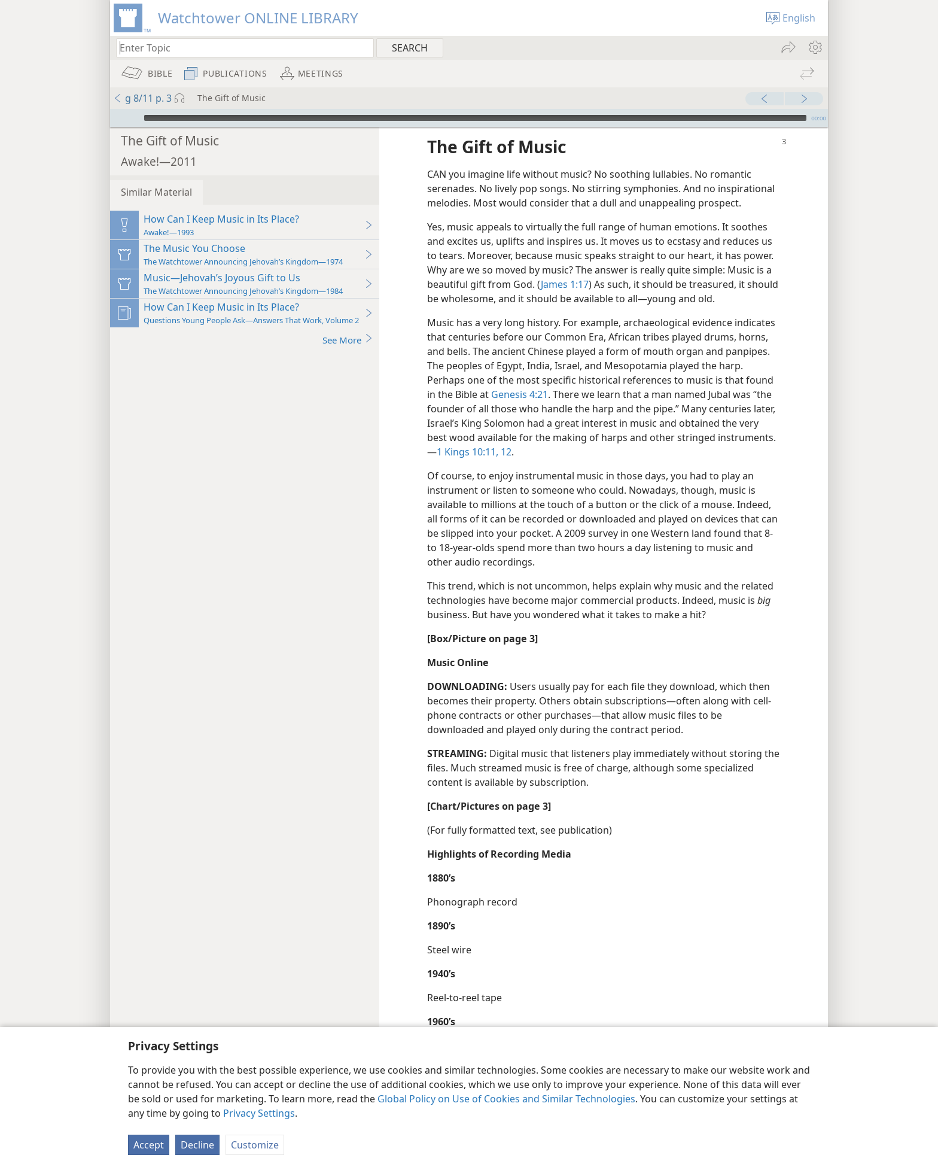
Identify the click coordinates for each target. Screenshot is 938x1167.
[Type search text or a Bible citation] (239, 47)
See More (347, 321)
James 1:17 (565, 266)
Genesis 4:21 (519, 376)
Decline (197, 1144)
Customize (255, 1144)
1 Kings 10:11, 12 (474, 433)
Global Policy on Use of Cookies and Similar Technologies (506, 1098)
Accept (148, 1144)
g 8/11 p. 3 (142, 98)
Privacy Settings (259, 1113)
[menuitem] (814, 47)
